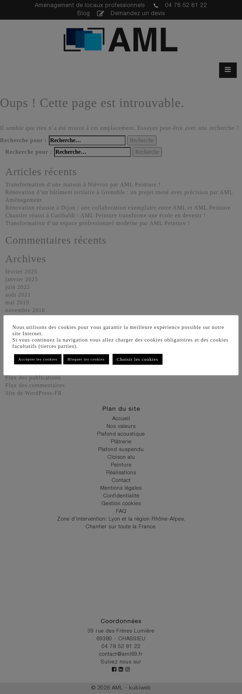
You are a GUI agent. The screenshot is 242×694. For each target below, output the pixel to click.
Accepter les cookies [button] (37, 359)
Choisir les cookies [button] (137, 359)
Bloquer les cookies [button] (86, 359)
